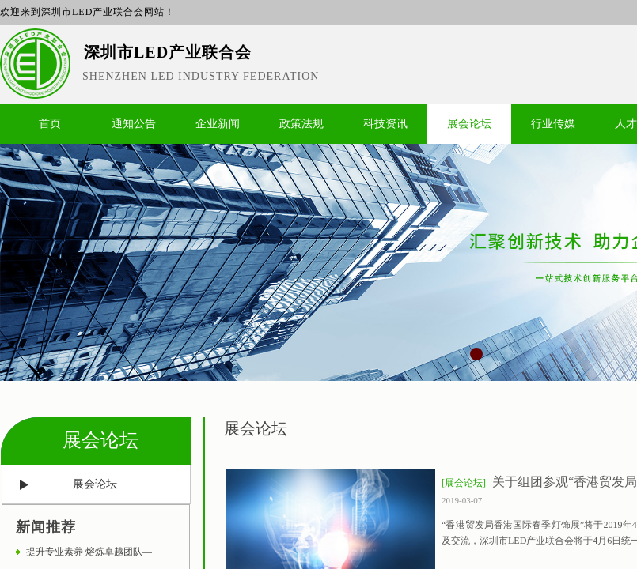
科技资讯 (385, 124)
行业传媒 (553, 124)
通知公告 (134, 124)
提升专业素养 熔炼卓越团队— (89, 551)
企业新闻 (217, 124)
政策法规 (301, 124)
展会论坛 (469, 124)
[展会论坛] (464, 482)
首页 (50, 124)
